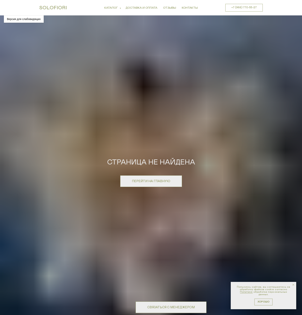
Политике (246, 292)
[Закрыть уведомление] (293, 285)
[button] (171, 307)
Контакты (190, 7)
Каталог (111, 7)
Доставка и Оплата (141, 7)
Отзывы (169, 7)
